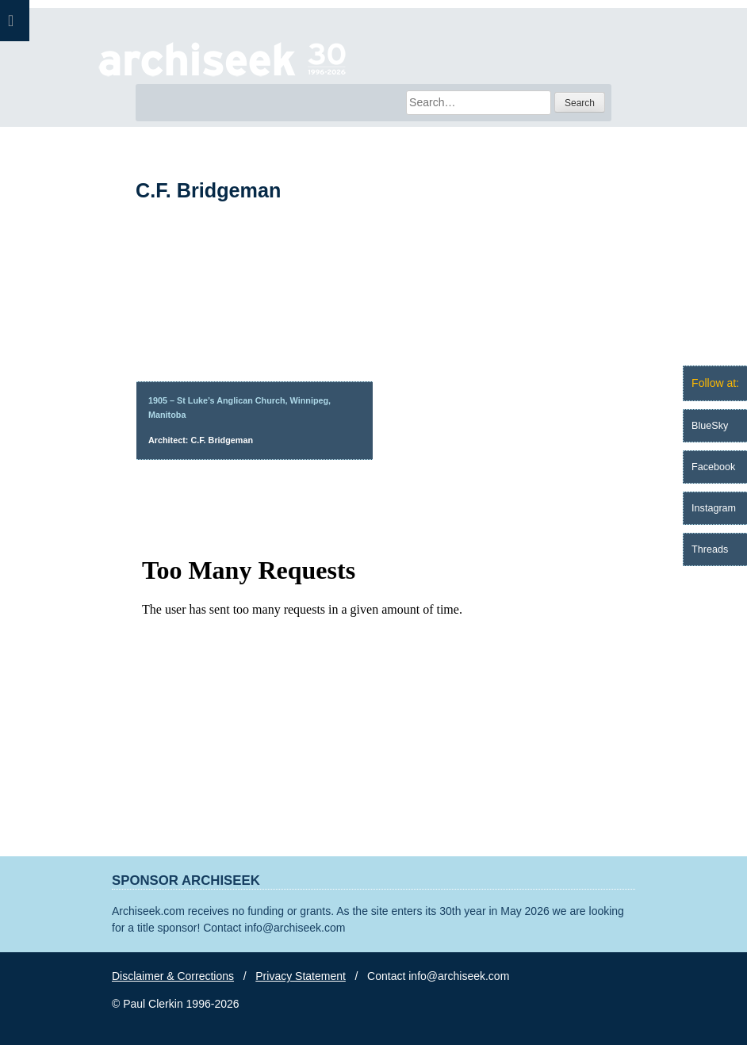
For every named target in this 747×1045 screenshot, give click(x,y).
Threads (709, 549)
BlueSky (709, 425)
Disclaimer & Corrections (173, 976)
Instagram (713, 508)
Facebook (713, 467)
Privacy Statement (300, 976)
